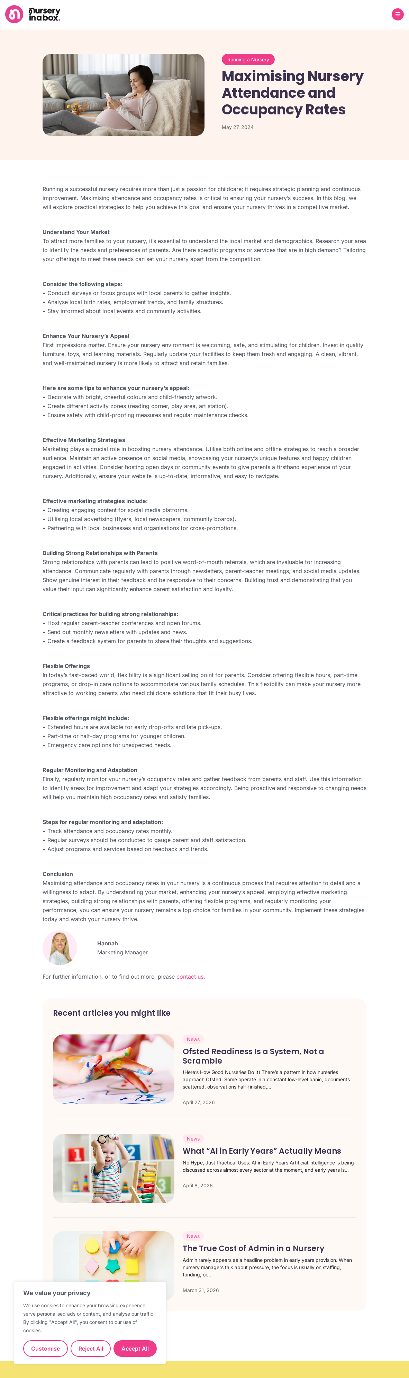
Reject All (91, 1348)
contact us (189, 976)
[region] (90, 1323)
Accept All (135, 1348)
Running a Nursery (248, 59)
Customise (45, 1348)
